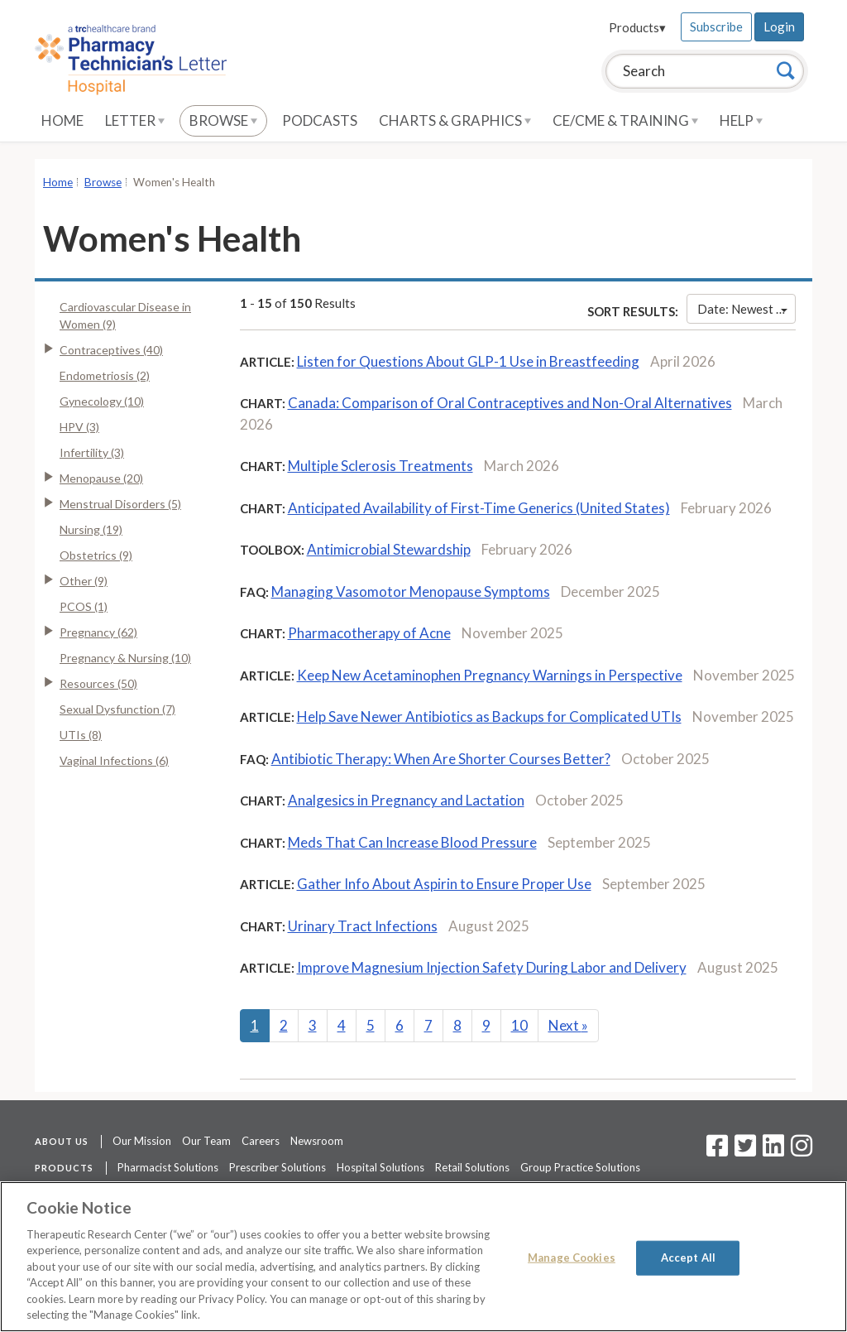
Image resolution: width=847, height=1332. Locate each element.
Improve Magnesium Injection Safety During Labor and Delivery (492, 967)
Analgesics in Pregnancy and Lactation (406, 800)
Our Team (206, 1140)
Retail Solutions (472, 1167)
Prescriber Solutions (277, 1167)
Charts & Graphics (455, 120)
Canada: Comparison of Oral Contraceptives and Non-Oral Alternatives (510, 402)
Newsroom (316, 1140)
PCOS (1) (84, 606)
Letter (135, 120)
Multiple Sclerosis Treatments (380, 465)
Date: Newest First (746, 308)
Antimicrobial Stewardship (389, 549)
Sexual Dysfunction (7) (117, 709)
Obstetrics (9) (96, 555)
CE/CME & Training (625, 120)
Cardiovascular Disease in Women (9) (125, 315)
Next (568, 1025)
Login (779, 26)
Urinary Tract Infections (363, 926)
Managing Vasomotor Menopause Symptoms (410, 591)
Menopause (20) (101, 478)
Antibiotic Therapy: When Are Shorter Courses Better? (440, 758)
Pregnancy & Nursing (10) (125, 658)
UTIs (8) (81, 735)
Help (741, 120)
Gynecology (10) (102, 401)
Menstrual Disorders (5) (120, 504)
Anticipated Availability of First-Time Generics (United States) (479, 508)
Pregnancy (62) (98, 632)
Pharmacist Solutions (167, 1167)
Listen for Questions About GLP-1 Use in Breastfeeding (468, 361)
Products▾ (637, 27)
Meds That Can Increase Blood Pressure (412, 842)
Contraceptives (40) (111, 350)
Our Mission (141, 1140)
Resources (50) (98, 683)
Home (62, 120)
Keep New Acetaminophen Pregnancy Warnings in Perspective (489, 675)
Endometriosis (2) (105, 375)
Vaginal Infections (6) (114, 760)
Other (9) (84, 581)
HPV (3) (79, 427)
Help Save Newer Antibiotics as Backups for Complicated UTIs (489, 716)
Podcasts (319, 120)
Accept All (688, 1257)
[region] (423, 1256)
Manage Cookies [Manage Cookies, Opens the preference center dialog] (571, 1257)
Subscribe (716, 26)
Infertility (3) (92, 452)
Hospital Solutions (380, 1167)
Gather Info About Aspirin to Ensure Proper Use (444, 883)
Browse (223, 120)
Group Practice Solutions (580, 1167)
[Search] (786, 70)
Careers (261, 1140)
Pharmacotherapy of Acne (369, 633)
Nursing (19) (91, 529)
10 (519, 1025)
